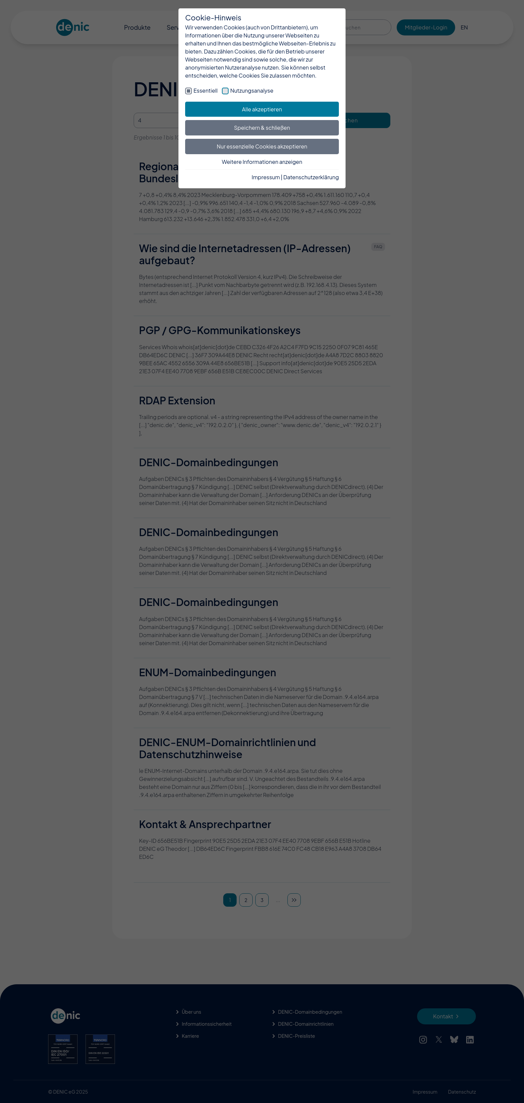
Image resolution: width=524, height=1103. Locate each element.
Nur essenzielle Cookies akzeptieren (262, 146)
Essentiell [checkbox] (205, 90)
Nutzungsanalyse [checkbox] (251, 90)
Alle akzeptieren (262, 109)
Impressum (266, 177)
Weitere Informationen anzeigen (262, 161)
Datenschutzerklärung (311, 177)
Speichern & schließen (262, 127)
